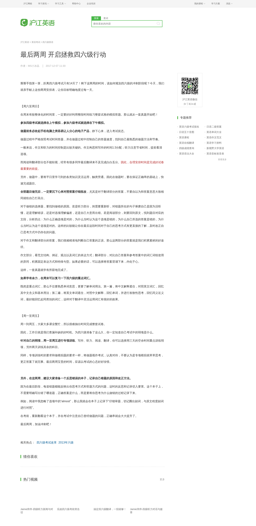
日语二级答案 (214, 126)
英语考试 (36, 42)
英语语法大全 (186, 153)
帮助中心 (76, 3)
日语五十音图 (186, 132)
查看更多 (222, 159)
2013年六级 (66, 442)
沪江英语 (24, 42)
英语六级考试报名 (189, 126)
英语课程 (184, 137)
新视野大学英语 (215, 148)
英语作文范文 (214, 137)
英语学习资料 (214, 142)
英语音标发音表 (215, 153)
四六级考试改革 (47, 442)
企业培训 (91, 3)
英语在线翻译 (186, 142)
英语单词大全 (214, 132)
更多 (162, 479)
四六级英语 (47, 42)
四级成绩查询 (186, 148)
